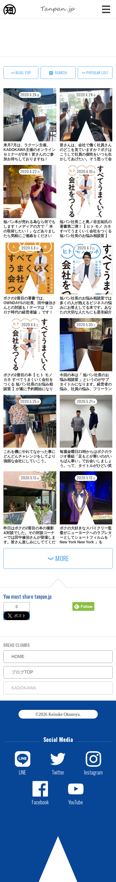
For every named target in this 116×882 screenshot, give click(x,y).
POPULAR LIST (97, 72)
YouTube (75, 801)
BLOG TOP (23, 72)
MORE (62, 558)
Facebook (40, 801)
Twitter (58, 772)
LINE (22, 772)
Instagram (93, 772)
